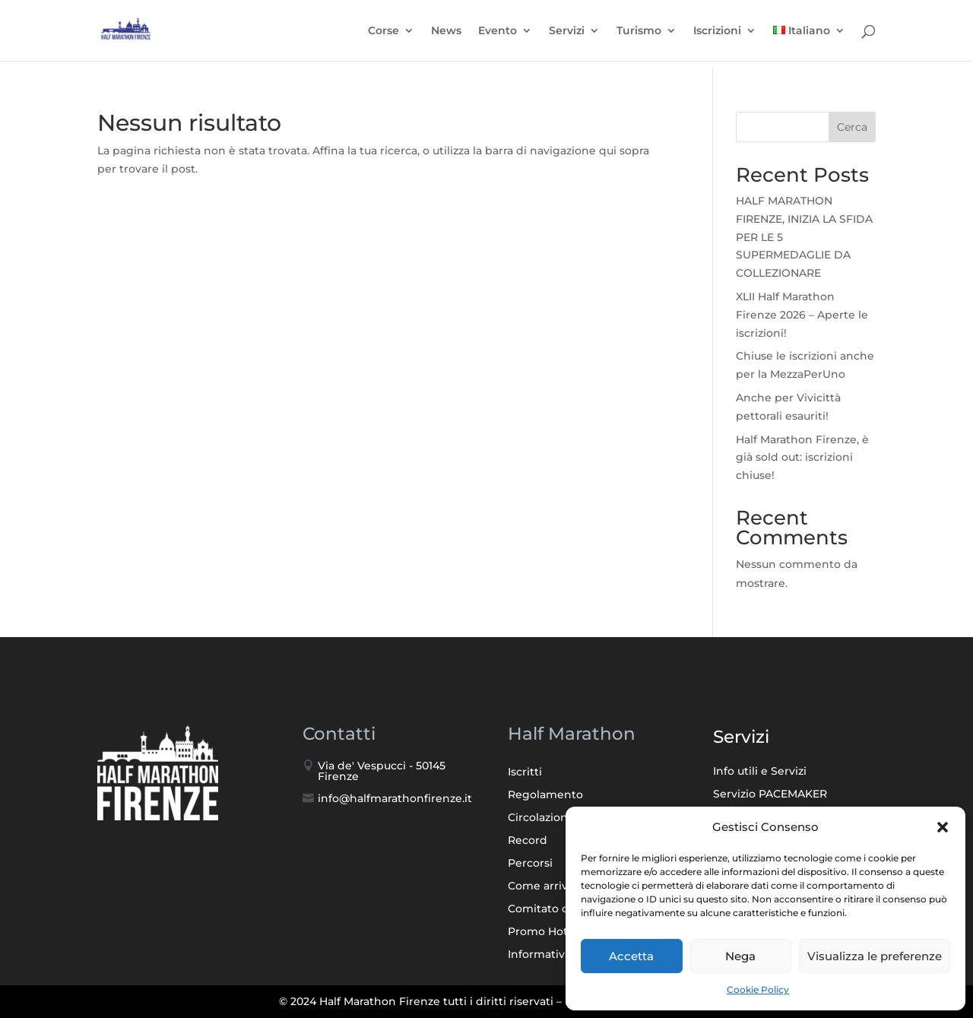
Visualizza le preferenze (874, 956)
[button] (942, 827)
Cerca (852, 127)
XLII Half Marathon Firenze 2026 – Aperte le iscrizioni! (802, 315)
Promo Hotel (543, 932)
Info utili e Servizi (760, 772)
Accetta (631, 956)
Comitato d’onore (556, 909)
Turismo (638, 35)
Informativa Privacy (560, 955)
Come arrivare (546, 886)
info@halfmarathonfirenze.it (395, 798)
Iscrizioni (717, 35)
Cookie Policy (758, 989)
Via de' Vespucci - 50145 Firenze (381, 771)
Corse (383, 35)
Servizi (567, 35)
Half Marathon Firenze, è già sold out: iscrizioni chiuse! (802, 458)
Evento (497, 35)
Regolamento (545, 795)
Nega (740, 956)
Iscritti (525, 772)
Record (527, 841)
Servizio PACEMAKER (770, 794)
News (446, 35)
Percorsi (530, 864)
